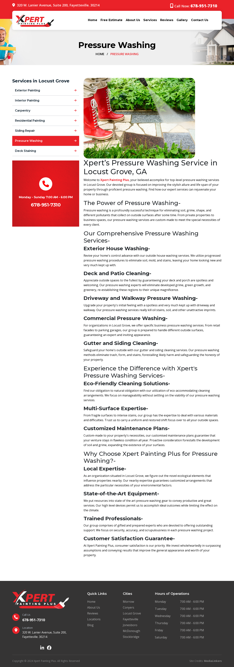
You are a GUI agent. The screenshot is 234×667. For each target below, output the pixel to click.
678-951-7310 (46, 205)
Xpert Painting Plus (114, 180)
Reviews (166, 20)
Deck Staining (45, 151)
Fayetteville (130, 619)
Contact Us (199, 20)
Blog (90, 625)
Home (92, 20)
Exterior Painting (45, 90)
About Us (133, 20)
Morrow (128, 602)
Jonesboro (130, 625)
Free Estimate (111, 20)
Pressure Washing (45, 141)
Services (150, 20)
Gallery (182, 20)
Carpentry (45, 110)
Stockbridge (131, 637)
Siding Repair (45, 130)
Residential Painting (45, 120)
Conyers (128, 607)
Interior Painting (45, 100)
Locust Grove (132, 613)
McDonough (131, 631)
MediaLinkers (213, 661)
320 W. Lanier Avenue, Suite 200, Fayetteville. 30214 (58, 5)
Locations (94, 619)
